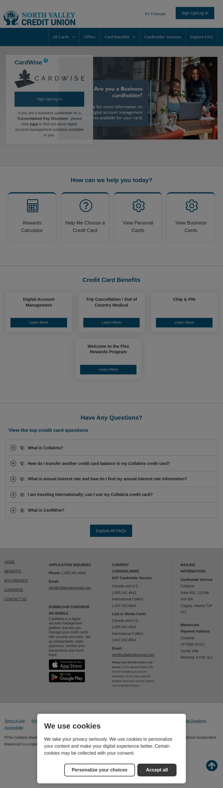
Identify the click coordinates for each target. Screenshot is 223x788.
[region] (111, 748)
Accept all (157, 769)
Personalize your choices (99, 769)
